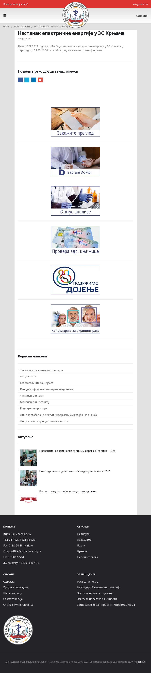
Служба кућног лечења (18, 605)
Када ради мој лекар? (15, 4)
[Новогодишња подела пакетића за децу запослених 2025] (28, 478)
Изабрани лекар (87, 581)
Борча (81, 545)
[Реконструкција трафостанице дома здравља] (28, 498)
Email (40, 80)
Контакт (142, 15)
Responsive (140, 661)
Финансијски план (32, 395)
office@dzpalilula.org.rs (26, 551)
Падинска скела (87, 557)
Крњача (82, 551)
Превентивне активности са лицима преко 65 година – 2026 (77, 451)
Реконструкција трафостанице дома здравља (67, 491)
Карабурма (84, 540)
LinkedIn (33, 80)
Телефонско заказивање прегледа (41, 370)
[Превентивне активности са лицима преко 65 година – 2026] (28, 457)
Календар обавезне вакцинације (98, 587)
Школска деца (12, 593)
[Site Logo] (75, 15)
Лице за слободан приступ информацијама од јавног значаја (58, 415)
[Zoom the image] (18, 616)
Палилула (83, 534)
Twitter (26, 80)
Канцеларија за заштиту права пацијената (46, 389)
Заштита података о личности (97, 599)
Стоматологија (13, 599)
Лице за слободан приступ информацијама (106, 605)
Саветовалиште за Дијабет (36, 383)
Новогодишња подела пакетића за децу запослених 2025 (75, 471)
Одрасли (9, 581)
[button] (6, 15)
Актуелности (140, 4)
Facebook (20, 80)
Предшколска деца (15, 587)
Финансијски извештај (34, 402)
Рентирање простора (33, 408)
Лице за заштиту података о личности (44, 421)
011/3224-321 (17, 540)
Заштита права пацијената (95, 593)
